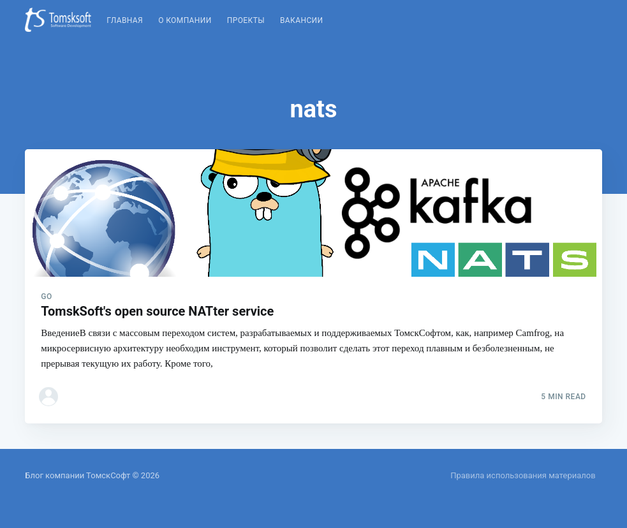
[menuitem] (125, 20)
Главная (125, 20)
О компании (185, 20)
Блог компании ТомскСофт (77, 475)
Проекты (246, 20)
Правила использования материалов (522, 475)
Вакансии (301, 20)
